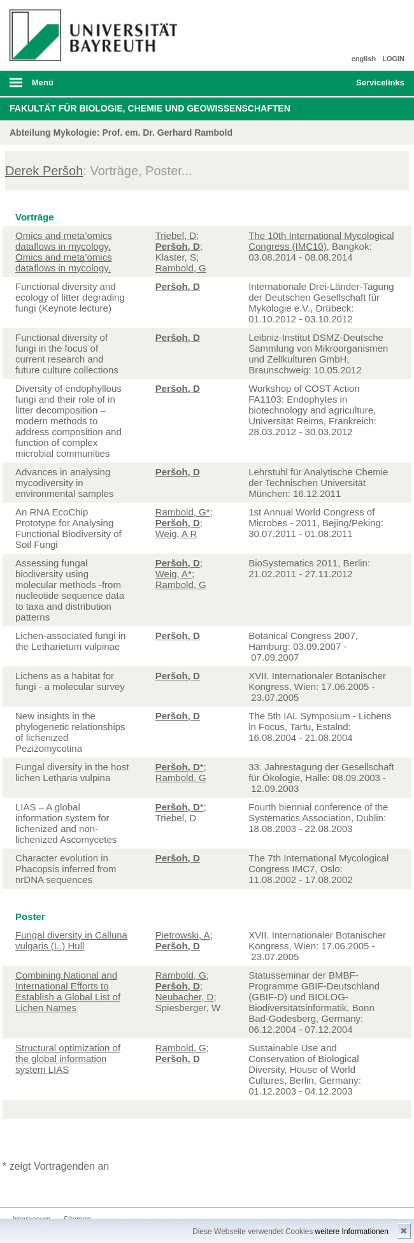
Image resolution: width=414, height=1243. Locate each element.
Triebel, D (175, 235)
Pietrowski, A (182, 935)
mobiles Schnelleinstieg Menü (374, 86)
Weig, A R (176, 533)
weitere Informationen (352, 1231)
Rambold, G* (182, 512)
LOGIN (393, 58)
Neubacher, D (184, 996)
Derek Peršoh (44, 171)
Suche (308, 83)
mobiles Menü (91, 86)
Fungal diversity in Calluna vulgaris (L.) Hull (71, 940)
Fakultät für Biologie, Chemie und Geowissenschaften (150, 108)
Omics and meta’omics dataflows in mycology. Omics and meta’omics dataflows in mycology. (63, 251)
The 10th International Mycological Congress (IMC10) (321, 241)
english (364, 58)
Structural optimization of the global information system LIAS (67, 1058)
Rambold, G (180, 267)
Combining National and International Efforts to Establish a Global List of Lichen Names (67, 991)
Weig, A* (173, 573)
